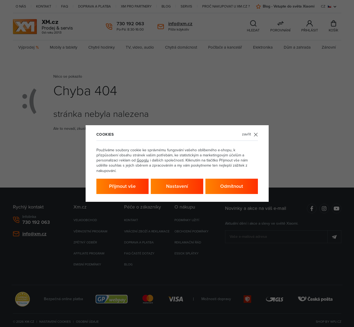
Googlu (143, 160)
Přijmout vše (122, 186)
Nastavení (177, 186)
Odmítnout (231, 186)
